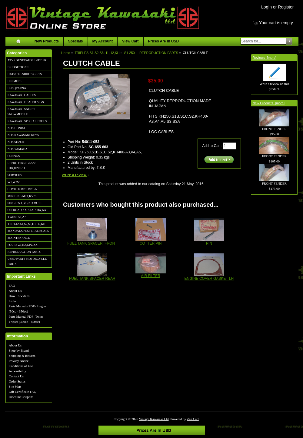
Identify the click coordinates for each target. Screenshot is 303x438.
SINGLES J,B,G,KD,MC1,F (25, 203)
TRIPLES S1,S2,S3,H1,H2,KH (26, 224)
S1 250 (129, 53)
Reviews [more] (264, 57)
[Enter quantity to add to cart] (229, 145)
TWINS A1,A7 (17, 217)
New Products (47, 41)
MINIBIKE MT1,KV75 (22, 196)
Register (286, 7)
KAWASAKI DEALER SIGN (26, 102)
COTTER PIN (151, 243)
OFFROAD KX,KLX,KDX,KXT (28, 210)
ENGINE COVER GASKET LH (209, 278)
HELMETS (15, 81)
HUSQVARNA (17, 88)
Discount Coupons (21, 397)
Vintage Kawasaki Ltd (153, 419)
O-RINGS (14, 156)
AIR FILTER (150, 276)
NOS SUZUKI (16, 142)
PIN (209, 243)
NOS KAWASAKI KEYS (23, 135)
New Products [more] (268, 103)
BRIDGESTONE (18, 67)
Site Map (15, 386)
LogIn (266, 7)
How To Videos (19, 296)
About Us (15, 291)
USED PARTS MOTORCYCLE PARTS (27, 261)
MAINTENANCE (19, 237)
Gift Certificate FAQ (22, 391)
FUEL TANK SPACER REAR (92, 278)
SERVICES (15, 175)
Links (12, 301)
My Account (102, 41)
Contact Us (16, 376)
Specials (75, 41)
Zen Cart (193, 419)
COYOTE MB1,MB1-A (22, 189)
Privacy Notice (19, 361)
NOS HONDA (16, 128)
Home (65, 53)
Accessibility (17, 371)
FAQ (12, 285)
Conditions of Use (21, 366)
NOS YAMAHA (18, 149)
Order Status (17, 381)
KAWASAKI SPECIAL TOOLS (27, 121)
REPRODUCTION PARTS (24, 251)
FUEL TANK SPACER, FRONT (92, 243)
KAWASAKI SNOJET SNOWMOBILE (21, 111)
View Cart (130, 41)
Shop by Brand (19, 350)
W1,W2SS (14, 182)
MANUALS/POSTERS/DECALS (28, 230)
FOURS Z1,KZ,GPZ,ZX (23, 244)
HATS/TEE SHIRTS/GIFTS (25, 74)
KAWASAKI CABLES (22, 95)
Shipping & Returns (22, 355)
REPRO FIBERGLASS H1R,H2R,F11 (22, 165)
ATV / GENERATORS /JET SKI (28, 60)
